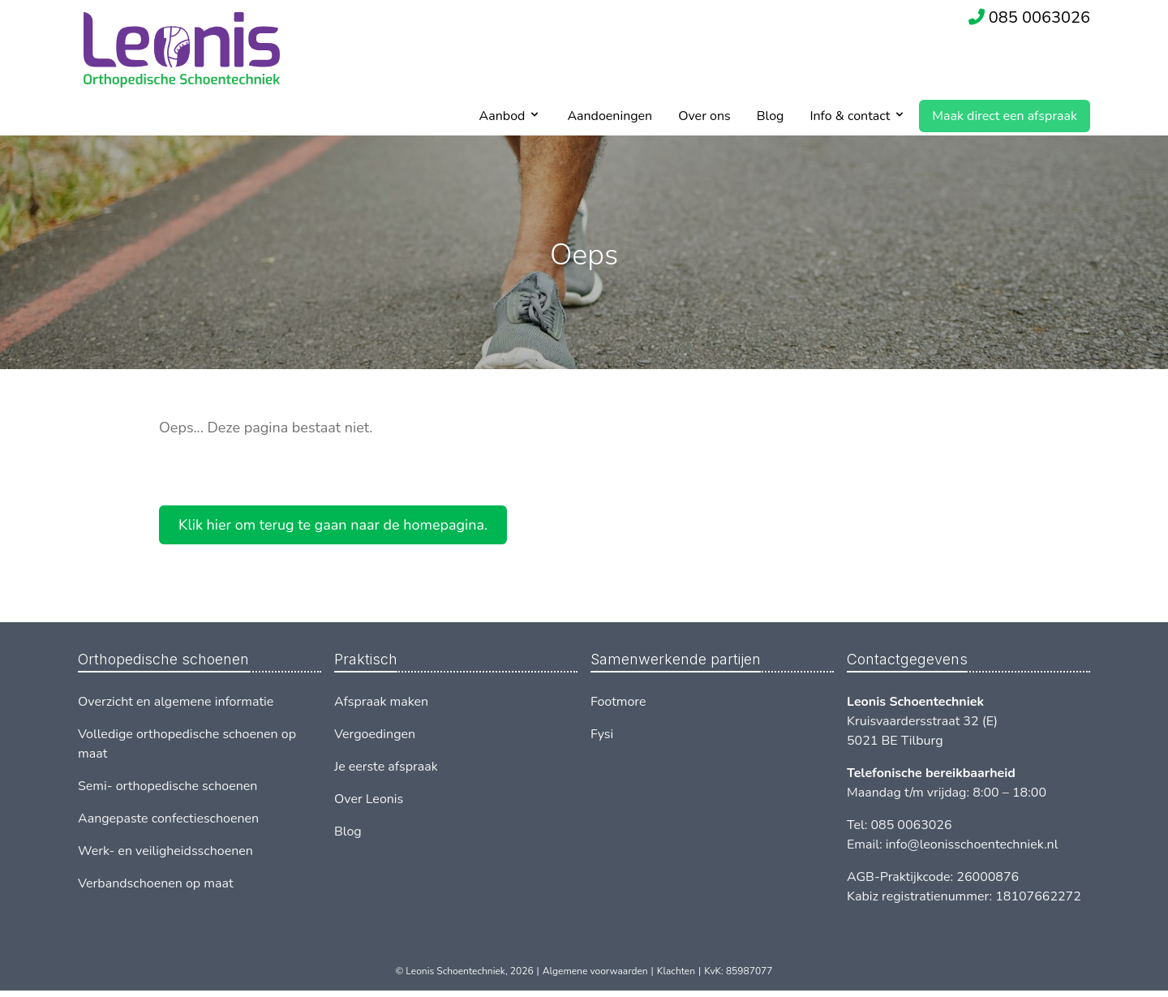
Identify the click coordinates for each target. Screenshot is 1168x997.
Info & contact (849, 116)
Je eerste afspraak (386, 767)
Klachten (676, 971)
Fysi (601, 734)
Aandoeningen (609, 116)
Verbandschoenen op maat (156, 883)
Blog (770, 116)
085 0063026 (1039, 17)
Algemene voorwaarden (595, 971)
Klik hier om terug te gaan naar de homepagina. (332, 525)
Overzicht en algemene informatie (175, 702)
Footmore (618, 702)
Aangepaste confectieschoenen (168, 818)
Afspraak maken (381, 702)
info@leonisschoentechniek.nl (972, 844)
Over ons (704, 116)
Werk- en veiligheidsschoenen (165, 851)
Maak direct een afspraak (1004, 116)
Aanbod (502, 116)
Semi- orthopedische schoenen (167, 786)
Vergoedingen (374, 734)
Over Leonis (368, 799)
